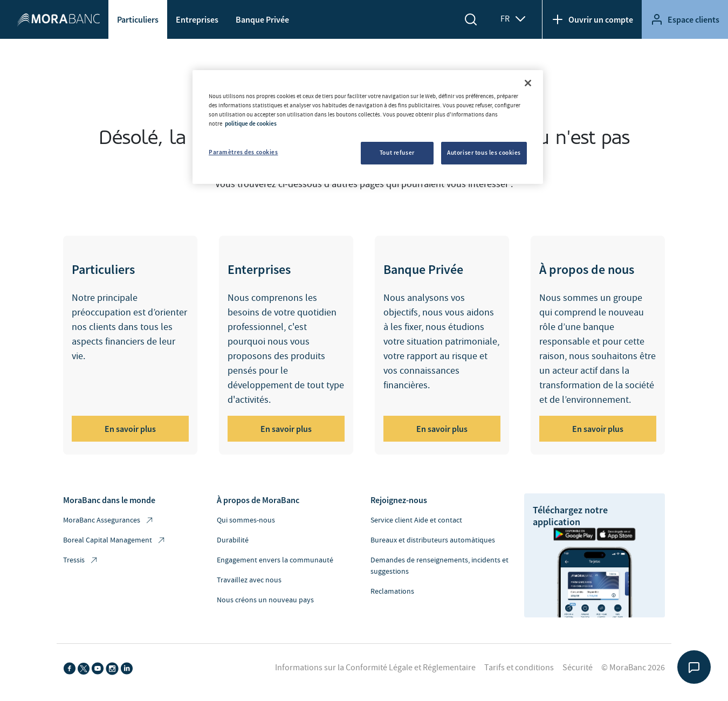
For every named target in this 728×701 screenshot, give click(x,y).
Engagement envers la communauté (275, 560)
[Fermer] (528, 83)
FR (513, 18)
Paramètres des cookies (243, 152)
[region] (368, 127)
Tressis (81, 560)
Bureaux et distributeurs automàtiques (432, 540)
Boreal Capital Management (114, 540)
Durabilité (233, 540)
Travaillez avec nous (249, 580)
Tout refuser (397, 152)
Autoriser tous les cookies (484, 152)
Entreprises (197, 19)
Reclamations (392, 591)
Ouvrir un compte (592, 19)
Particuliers (138, 19)
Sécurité (577, 667)
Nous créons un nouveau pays (265, 600)
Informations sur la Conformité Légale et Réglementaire (375, 667)
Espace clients (684, 19)
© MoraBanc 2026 (633, 667)
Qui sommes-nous (246, 520)
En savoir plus (130, 428)
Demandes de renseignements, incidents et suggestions (439, 565)
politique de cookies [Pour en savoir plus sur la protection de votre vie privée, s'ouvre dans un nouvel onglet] (251, 123)
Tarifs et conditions (519, 667)
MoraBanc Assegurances (108, 521)
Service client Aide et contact (416, 520)
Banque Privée (262, 19)
